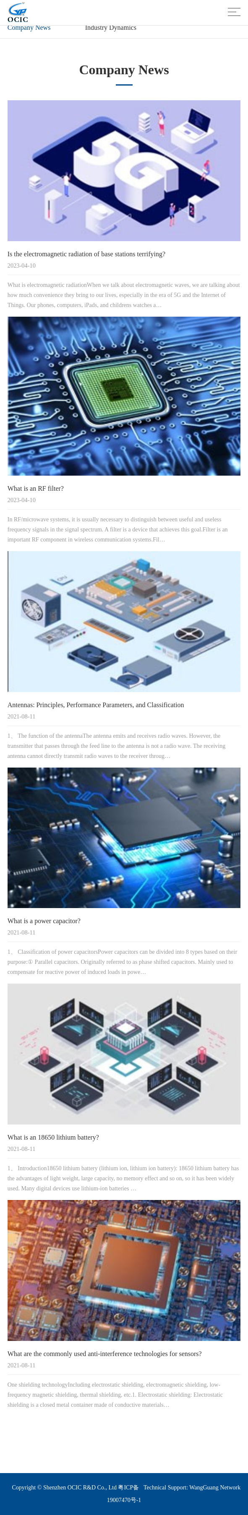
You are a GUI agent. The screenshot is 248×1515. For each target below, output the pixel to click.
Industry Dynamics (110, 27)
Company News (29, 27)
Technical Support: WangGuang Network (192, 1487)
